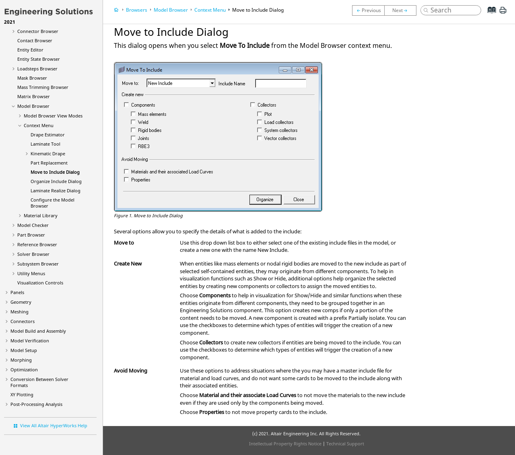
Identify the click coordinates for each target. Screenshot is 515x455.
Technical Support (345, 444)
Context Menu (39, 125)
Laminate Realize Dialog (55, 190)
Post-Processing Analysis (36, 404)
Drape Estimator (48, 135)
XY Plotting (21, 394)
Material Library (41, 215)
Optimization (24, 369)
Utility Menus (31, 273)
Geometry (20, 302)
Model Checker (33, 225)
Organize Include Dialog (56, 181)
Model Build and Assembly (38, 331)
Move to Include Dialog (55, 172)
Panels (17, 292)
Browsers (136, 9)
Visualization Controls (40, 283)
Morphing (21, 360)
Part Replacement (49, 163)
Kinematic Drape (48, 153)
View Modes (53, 116)
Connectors (22, 321)
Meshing (19, 312)
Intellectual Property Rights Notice (285, 444)
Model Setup (23, 350)
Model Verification (29, 341)
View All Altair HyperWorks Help (53, 425)
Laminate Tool (45, 144)
